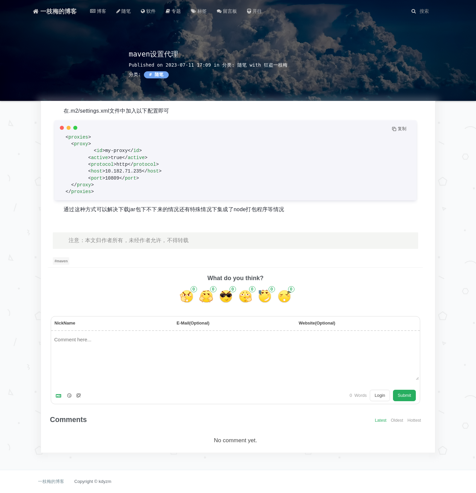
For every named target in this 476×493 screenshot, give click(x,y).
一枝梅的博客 (55, 11)
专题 (173, 11)
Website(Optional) (317, 323)
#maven (61, 261)
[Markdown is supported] (60, 395)
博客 (98, 11)
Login (380, 395)
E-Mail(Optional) (192, 323)
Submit (404, 395)
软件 (148, 11)
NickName (64, 323)
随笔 (123, 11)
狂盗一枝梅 (275, 65)
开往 (254, 11)
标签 (199, 11)
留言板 (227, 11)
